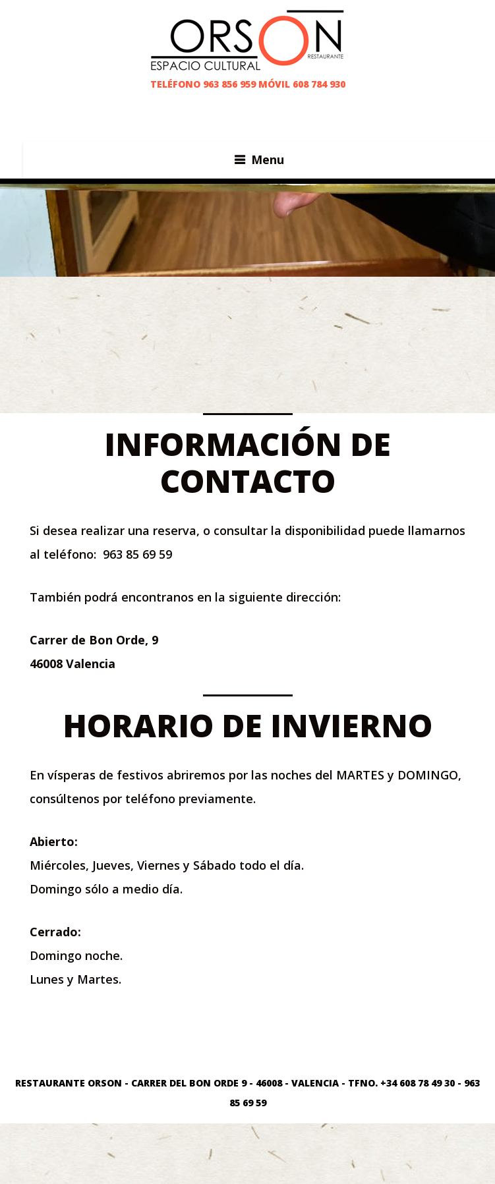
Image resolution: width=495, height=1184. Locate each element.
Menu (267, 159)
